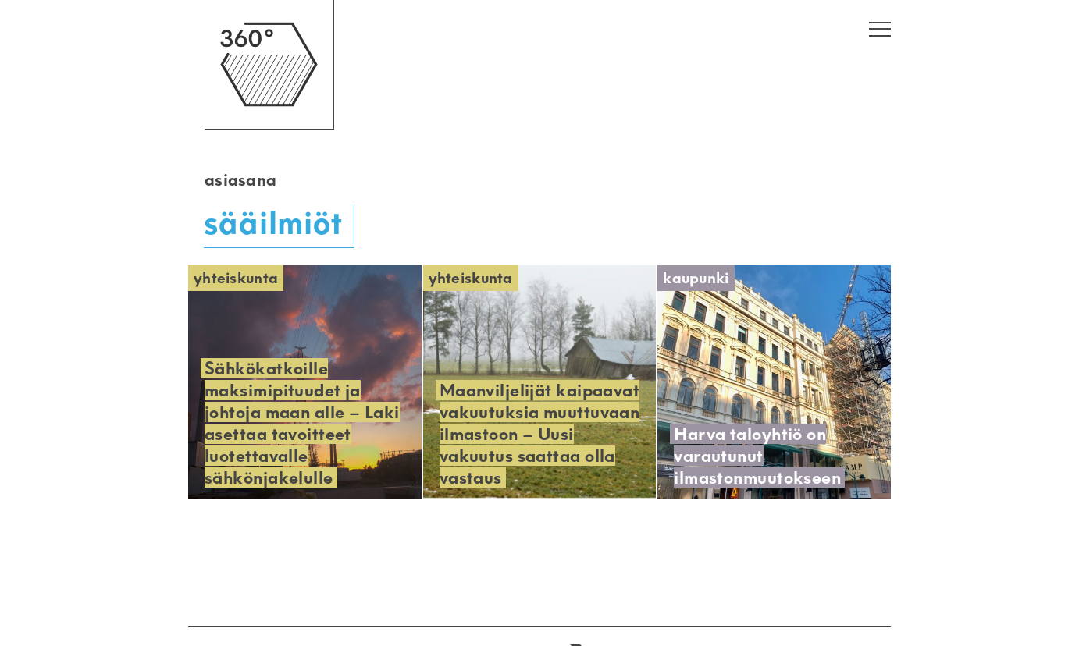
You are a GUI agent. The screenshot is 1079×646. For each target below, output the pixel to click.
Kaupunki (695, 278)
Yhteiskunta (236, 278)
